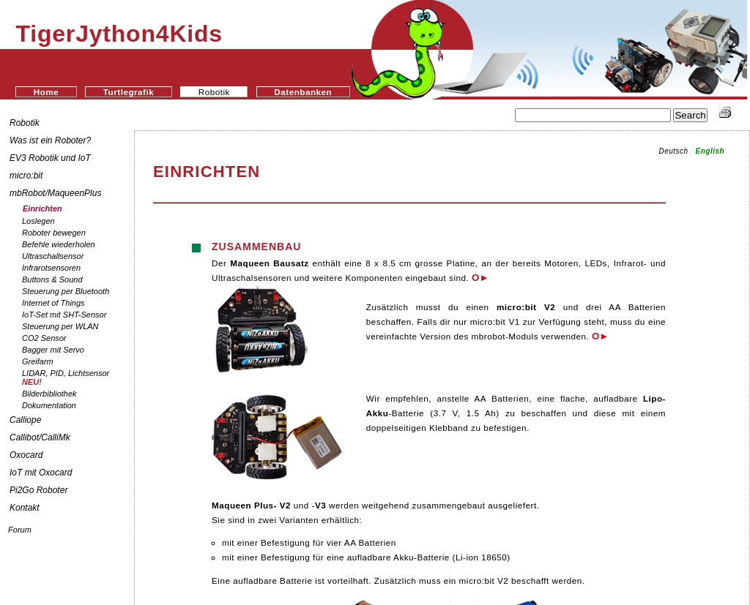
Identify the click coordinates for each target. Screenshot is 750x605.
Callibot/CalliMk (40, 437)
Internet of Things (53, 302)
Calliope (25, 420)
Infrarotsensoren (51, 267)
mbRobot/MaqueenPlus (55, 193)
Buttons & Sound (52, 279)
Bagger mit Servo (53, 349)
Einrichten (42, 208)
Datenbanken (303, 92)
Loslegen (38, 221)
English (710, 151)
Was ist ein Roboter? (50, 140)
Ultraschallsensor (52, 256)
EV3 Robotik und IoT (50, 158)
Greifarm (37, 361)
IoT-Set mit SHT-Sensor (64, 314)
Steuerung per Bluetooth (65, 291)
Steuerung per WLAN (60, 326)
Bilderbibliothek (49, 393)
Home (46, 92)
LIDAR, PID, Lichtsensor (65, 377)
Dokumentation (49, 405)
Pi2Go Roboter (38, 490)
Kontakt (25, 508)
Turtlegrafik (128, 92)
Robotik (25, 123)
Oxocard (26, 455)
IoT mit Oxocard (42, 472)
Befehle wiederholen (58, 244)
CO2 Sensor (44, 338)
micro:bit (26, 175)
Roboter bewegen (54, 232)
